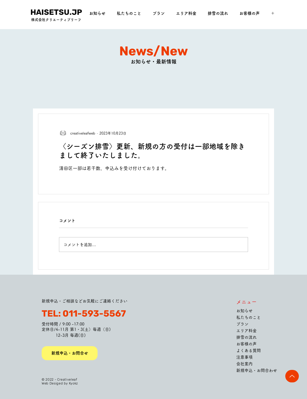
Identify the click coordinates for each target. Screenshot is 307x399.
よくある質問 (248, 350)
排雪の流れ (246, 337)
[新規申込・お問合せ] (70, 353)
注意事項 (244, 357)
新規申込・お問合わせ (256, 370)
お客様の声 (246, 344)
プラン (242, 324)
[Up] (292, 376)
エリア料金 (246, 331)
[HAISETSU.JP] (56, 12)
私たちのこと (248, 317)
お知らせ (244, 311)
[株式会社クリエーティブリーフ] (56, 19)
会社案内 (244, 364)
